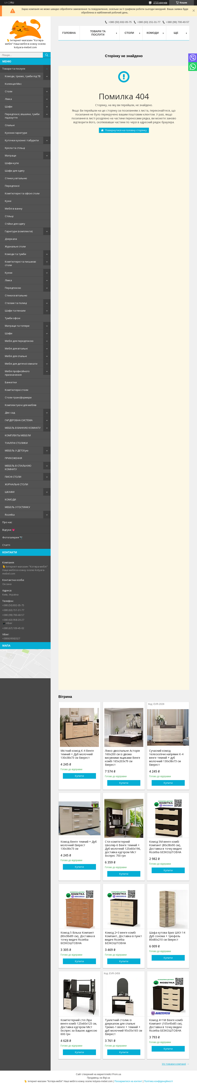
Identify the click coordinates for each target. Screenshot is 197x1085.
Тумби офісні (12, 318)
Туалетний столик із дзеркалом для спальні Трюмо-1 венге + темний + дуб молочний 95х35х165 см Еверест (123, 1027)
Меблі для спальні (16, 356)
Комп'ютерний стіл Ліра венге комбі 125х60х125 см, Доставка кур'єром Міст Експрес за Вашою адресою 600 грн (79, 1027)
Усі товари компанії (174, 1064)
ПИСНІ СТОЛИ (13, 476)
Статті (6, 545)
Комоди (153, 32)
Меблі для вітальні (16, 348)
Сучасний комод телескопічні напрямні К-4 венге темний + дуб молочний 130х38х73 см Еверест (166, 757)
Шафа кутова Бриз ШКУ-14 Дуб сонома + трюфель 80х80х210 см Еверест (167, 936)
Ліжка (8, 99)
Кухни (8, 272)
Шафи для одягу (15, 170)
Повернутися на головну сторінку (126, 130)
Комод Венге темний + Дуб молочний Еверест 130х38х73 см (79, 845)
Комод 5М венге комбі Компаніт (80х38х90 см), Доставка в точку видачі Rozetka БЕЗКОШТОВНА (165, 847)
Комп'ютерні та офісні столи (22, 193)
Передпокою (13, 288)
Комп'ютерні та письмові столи (20, 263)
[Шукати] (47, 55)
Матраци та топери (17, 325)
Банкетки (11, 382)
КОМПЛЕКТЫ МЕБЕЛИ (18, 435)
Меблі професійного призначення (17, 372)
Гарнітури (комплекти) (19, 231)
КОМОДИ (10, 499)
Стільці (9, 216)
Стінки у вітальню (16, 178)
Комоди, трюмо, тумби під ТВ (22, 76)
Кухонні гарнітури (16, 132)
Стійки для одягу (15, 223)
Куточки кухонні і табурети (22, 140)
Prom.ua (116, 1074)
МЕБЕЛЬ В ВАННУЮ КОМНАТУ (22, 427)
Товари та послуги (13, 68)
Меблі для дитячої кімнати (21, 363)
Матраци (10, 155)
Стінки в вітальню (16, 295)
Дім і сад (10, 412)
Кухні (8, 201)
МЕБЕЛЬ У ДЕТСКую (16, 450)
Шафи (8, 106)
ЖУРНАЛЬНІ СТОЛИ (16, 484)
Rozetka (10, 514)
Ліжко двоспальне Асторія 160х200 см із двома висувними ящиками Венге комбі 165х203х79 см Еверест (122, 757)
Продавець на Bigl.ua (98, 1077)
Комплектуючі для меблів (20, 405)
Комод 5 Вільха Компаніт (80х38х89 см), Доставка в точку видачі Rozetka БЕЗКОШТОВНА (78, 938)
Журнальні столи (15, 246)
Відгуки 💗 (8, 530)
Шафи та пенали (15, 310)
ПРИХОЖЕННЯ (13, 458)
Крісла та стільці (15, 148)
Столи (8, 91)
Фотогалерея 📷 (12, 537)
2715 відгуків (160, 2)
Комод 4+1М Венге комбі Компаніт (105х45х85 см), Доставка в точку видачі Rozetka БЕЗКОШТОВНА (166, 1025)
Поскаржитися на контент (128, 1081)
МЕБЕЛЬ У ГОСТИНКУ (17, 507)
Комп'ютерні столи (16, 390)
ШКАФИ (9, 492)
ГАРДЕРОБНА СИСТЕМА (19, 420)
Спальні (10, 125)
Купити (79, 776)
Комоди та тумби (15, 254)
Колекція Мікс (13, 84)
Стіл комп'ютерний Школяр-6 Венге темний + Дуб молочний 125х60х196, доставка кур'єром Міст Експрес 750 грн (123, 848)
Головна (69, 32)
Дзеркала (11, 239)
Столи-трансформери (18, 397)
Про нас (7, 522)
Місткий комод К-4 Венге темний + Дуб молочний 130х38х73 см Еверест (77, 754)
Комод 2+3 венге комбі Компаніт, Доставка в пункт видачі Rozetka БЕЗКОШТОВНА (123, 938)
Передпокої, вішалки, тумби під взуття (22, 115)
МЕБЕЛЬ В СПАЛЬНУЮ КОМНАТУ (18, 467)
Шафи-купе (12, 163)
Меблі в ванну (13, 208)
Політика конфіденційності (158, 1081)
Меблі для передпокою (19, 341)
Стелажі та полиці (16, 303)
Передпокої (12, 186)
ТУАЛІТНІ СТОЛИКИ (16, 443)
